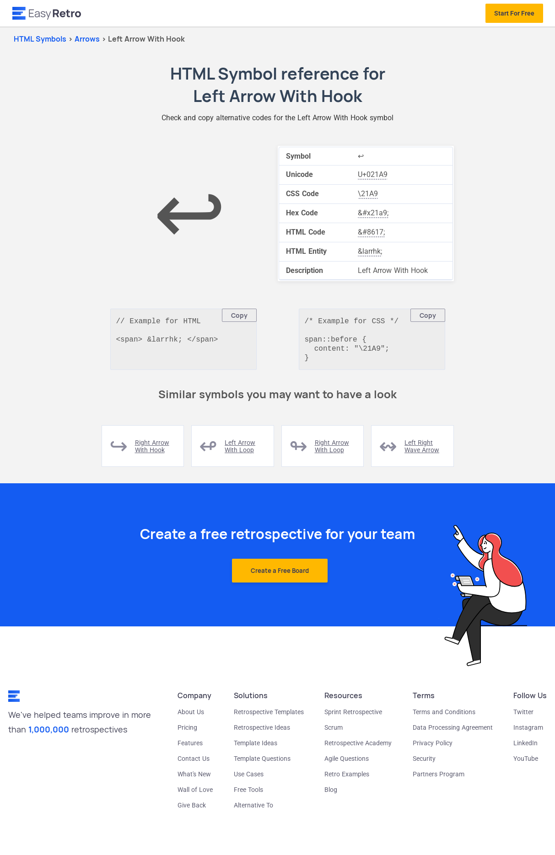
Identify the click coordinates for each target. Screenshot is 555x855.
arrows (88, 39)
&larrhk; (370, 251)
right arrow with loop (332, 451)
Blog (330, 794)
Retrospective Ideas (262, 732)
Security (424, 763)
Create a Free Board (280, 575)
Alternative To (253, 809)
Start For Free (514, 13)
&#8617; (371, 232)
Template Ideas (255, 747)
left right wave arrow (421, 451)
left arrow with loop (240, 451)
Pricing (187, 732)
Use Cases (249, 778)
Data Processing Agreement (453, 732)
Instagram (528, 732)
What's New (194, 778)
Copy (239, 315)
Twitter (523, 716)
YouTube (525, 763)
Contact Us (194, 763)
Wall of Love (195, 794)
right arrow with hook (152, 451)
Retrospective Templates (269, 716)
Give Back (192, 809)
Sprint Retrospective (353, 716)
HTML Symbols (40, 39)
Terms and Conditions (444, 716)
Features (190, 747)
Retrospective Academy (358, 747)
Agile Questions (346, 763)
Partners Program (438, 778)
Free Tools (248, 794)
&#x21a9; (373, 212)
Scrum (333, 732)
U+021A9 (373, 174)
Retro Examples (346, 778)
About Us (191, 716)
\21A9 (368, 193)
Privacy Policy (433, 747)
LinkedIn (525, 747)
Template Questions (262, 763)
